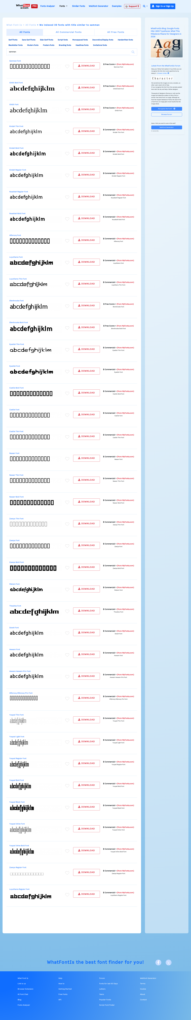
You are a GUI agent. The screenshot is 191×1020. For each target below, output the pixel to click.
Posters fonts (48, 45)
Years (101, 994)
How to (61, 984)
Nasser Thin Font (16, 475)
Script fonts (63, 40)
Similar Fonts (78, 6)
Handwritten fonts (125, 40)
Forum (102, 978)
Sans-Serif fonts (28, 40)
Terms (142, 984)
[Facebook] (158, 962)
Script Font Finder (107, 1005)
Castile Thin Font (16, 432)
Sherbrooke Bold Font (18, 323)
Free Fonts (62, 994)
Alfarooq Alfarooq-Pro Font (21, 693)
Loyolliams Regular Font (19, 889)
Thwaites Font (15, 606)
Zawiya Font (14, 541)
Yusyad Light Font (16, 737)
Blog (19, 1000)
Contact (143, 1000)
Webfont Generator (98, 6)
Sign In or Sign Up (163, 6)
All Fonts (30, 25)
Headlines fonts (82, 45)
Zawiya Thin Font (16, 519)
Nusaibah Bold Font (17, 214)
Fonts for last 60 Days (108, 984)
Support (132, 6)
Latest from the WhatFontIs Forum (165, 66)
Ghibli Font (14, 105)
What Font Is (14, 25)
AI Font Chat (23, 994)
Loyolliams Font (16, 257)
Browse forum (166, 114)
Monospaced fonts (80, 40)
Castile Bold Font (16, 388)
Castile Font (14, 410)
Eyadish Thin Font (16, 344)
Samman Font (15, 61)
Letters (102, 989)
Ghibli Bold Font (16, 83)
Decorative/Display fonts (102, 40)
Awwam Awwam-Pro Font (20, 671)
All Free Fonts (115, 32)
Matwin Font (14, 584)
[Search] (133, 52)
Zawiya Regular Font (17, 868)
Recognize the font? (166, 109)
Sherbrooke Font (16, 301)
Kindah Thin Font (16, 126)
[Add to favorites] (67, 66)
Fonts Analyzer (47, 6)
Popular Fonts (105, 1000)
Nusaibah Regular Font (18, 192)
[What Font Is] (23, 6)
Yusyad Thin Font (16, 715)
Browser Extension (25, 989)
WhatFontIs (61, 962)
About (142, 994)
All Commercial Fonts (69, 32)
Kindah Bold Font (16, 148)
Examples (116, 6)
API (59, 1000)
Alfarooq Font (15, 235)
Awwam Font (14, 650)
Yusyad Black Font (17, 802)
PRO (34, 6)
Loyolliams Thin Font (18, 279)
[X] (169, 962)
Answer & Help (163, 73)
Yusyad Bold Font (16, 780)
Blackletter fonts (16, 45)
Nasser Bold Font (16, 497)
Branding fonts (65, 45)
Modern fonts (32, 45)
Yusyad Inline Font (17, 824)
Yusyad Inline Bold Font (19, 846)
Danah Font (14, 628)
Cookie (143, 989)
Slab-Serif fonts (46, 40)
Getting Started (65, 989)
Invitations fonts (100, 45)
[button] (145, 6)
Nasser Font (14, 453)
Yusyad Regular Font (17, 759)
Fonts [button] (62, 6)
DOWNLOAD (86, 65)
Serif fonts (13, 40)
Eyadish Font (14, 366)
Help (60, 978)
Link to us (22, 984)
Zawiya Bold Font (16, 562)
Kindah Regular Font (17, 170)
